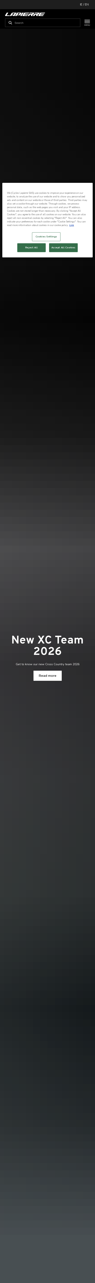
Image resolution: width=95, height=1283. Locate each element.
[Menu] (85, 23)
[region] (47, 220)
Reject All (31, 247)
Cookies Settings (46, 236)
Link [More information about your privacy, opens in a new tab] (71, 225)
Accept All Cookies (63, 247)
